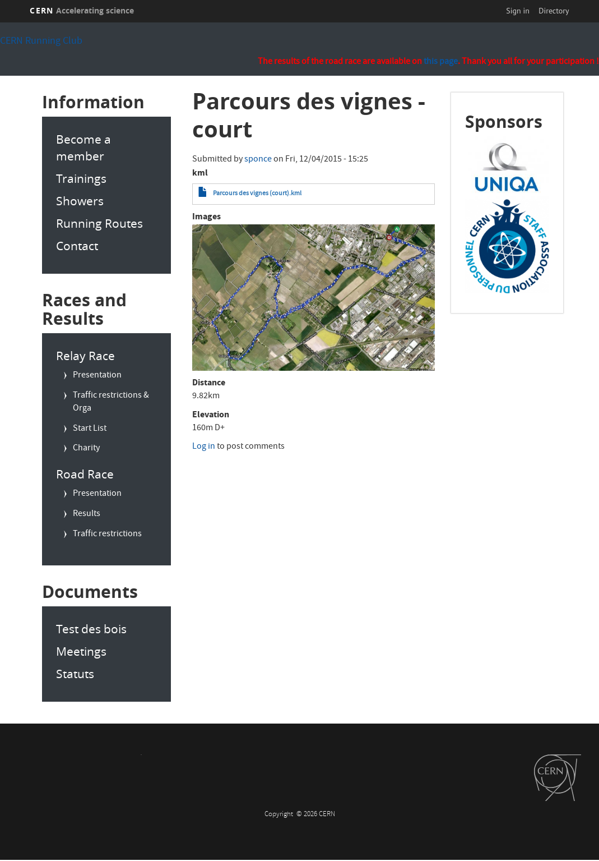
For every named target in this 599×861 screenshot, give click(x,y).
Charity (86, 448)
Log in (203, 447)
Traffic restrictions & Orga (111, 402)
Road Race (85, 474)
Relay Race (85, 355)
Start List (89, 429)
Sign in (518, 11)
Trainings (81, 178)
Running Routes (99, 223)
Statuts (75, 674)
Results (86, 514)
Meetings (81, 651)
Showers (80, 201)
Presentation (97, 376)
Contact (77, 246)
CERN (82, 10)
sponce (258, 160)
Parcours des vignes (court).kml (257, 193)
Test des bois (91, 629)
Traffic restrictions (107, 534)
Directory (553, 11)
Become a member (83, 147)
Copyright (279, 814)
